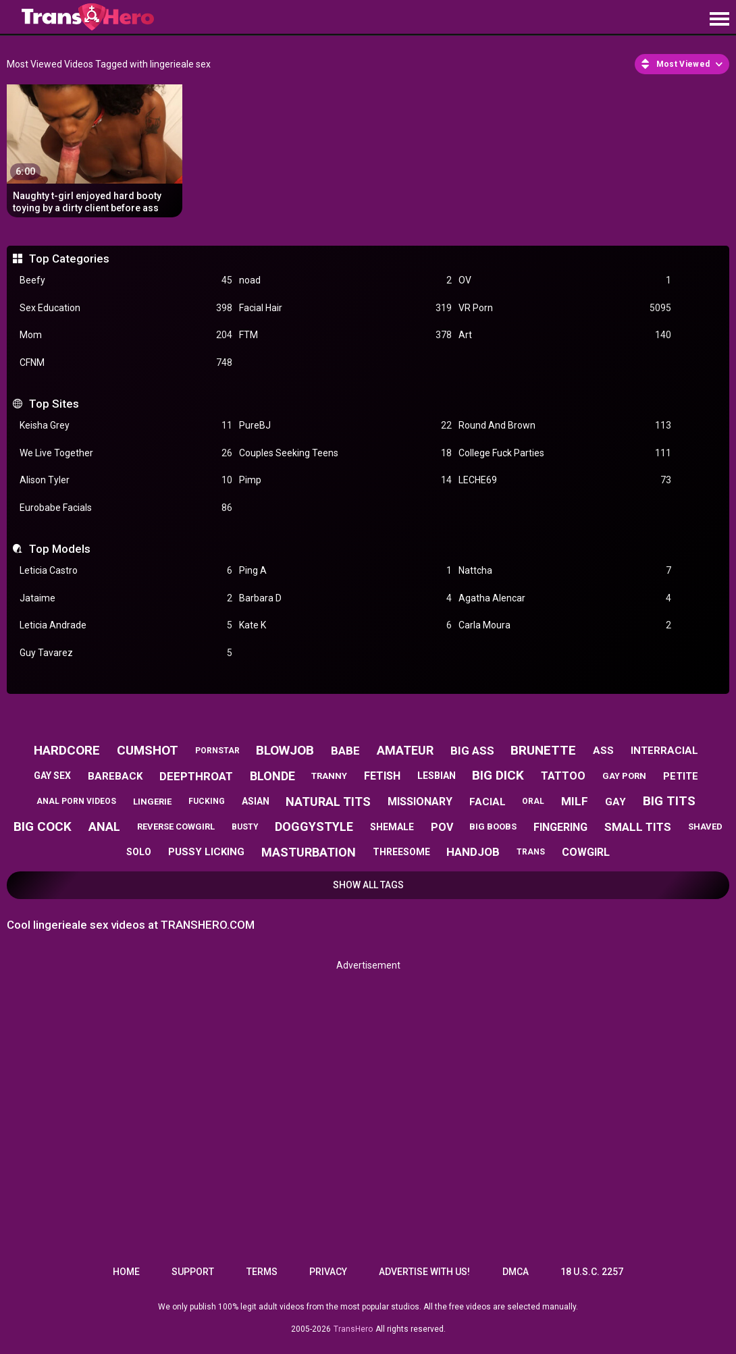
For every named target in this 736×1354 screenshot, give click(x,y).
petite (680, 776)
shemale (392, 826)
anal (104, 826)
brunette (543, 750)
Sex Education (126, 308)
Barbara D (345, 598)
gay (615, 802)
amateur (405, 750)
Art (564, 335)
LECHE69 (564, 480)
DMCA (515, 1271)
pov (442, 827)
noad (345, 280)
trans (531, 852)
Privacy (328, 1271)
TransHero (353, 1329)
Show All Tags (368, 884)
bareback (115, 776)
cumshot (147, 750)
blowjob (285, 750)
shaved (705, 826)
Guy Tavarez (126, 653)
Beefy (126, 280)
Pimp (345, 480)
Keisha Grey (126, 425)
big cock (43, 826)
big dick (498, 775)
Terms (262, 1271)
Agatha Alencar (564, 598)
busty (245, 827)
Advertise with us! (424, 1271)
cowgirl (586, 852)
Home (126, 1271)
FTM (345, 335)
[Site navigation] (719, 19)
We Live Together (126, 453)
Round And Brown (564, 425)
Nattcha (564, 570)
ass (603, 750)
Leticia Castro (126, 570)
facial (487, 802)
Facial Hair (345, 308)
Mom (126, 335)
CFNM (126, 363)
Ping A (345, 570)
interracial (664, 750)
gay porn (624, 776)
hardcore (67, 750)
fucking (206, 801)
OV (564, 280)
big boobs (493, 826)
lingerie (152, 801)
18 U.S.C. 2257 (591, 1271)
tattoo (563, 775)
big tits (669, 801)
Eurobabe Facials (126, 508)
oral (533, 801)
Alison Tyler (126, 480)
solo (138, 851)
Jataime (126, 598)
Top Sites (54, 403)
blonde (272, 776)
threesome (401, 851)
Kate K (345, 625)
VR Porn (564, 308)
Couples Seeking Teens (345, 453)
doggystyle (314, 826)
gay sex (52, 775)
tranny (329, 776)
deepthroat (196, 776)
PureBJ (345, 425)
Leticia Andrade (126, 625)
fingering (560, 827)
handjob (473, 852)
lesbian (436, 775)
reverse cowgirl (176, 826)
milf (574, 801)
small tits (637, 827)
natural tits (328, 801)
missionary (420, 801)
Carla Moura (564, 625)
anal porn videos (76, 801)
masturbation (308, 852)
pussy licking (206, 852)
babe (345, 750)
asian (255, 801)
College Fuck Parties (564, 453)
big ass (472, 750)
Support (193, 1271)
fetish (382, 775)
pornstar (217, 750)
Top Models (59, 549)
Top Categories (69, 258)
